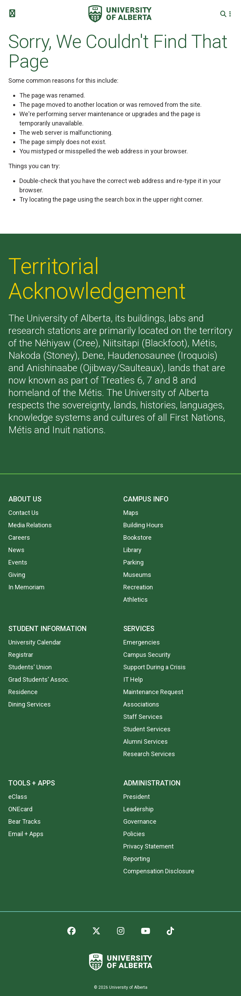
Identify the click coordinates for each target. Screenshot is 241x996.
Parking (133, 562)
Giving (16, 574)
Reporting (136, 858)
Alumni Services (145, 741)
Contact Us (23, 512)
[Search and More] (224, 14)
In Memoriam (26, 587)
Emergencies (141, 642)
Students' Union (30, 667)
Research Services (149, 754)
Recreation (138, 587)
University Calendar (34, 642)
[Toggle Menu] (14, 14)
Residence (23, 691)
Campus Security (147, 654)
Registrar (20, 654)
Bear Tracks (24, 821)
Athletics (135, 599)
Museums (137, 574)
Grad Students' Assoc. (38, 679)
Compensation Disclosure (158, 871)
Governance (139, 821)
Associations (141, 704)
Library (132, 549)
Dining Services (29, 704)
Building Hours (143, 525)
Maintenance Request (153, 691)
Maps (130, 512)
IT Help (133, 679)
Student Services (147, 729)
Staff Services (143, 716)
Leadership (138, 809)
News (16, 549)
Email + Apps (26, 833)
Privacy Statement (148, 846)
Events (17, 562)
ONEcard (20, 809)
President (136, 796)
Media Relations (30, 525)
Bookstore (137, 537)
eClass (17, 796)
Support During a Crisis (154, 667)
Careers (19, 537)
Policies (134, 833)
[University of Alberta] (120, 13)
